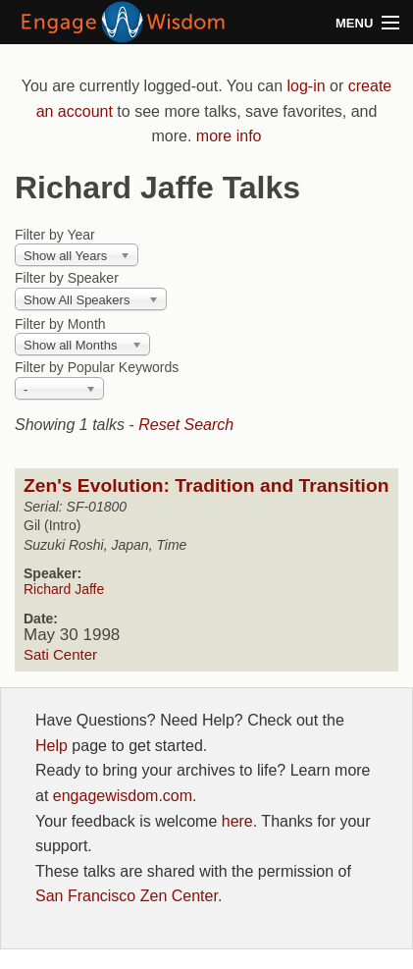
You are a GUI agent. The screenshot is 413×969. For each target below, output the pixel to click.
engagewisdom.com (122, 795)
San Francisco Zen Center (126, 896)
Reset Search (185, 424)
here (237, 821)
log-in (305, 86)
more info (229, 136)
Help (51, 745)
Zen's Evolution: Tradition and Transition (206, 485)
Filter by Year (55, 235)
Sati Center (60, 654)
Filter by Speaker (67, 278)
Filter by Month (60, 324)
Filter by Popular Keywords (97, 367)
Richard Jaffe (64, 589)
